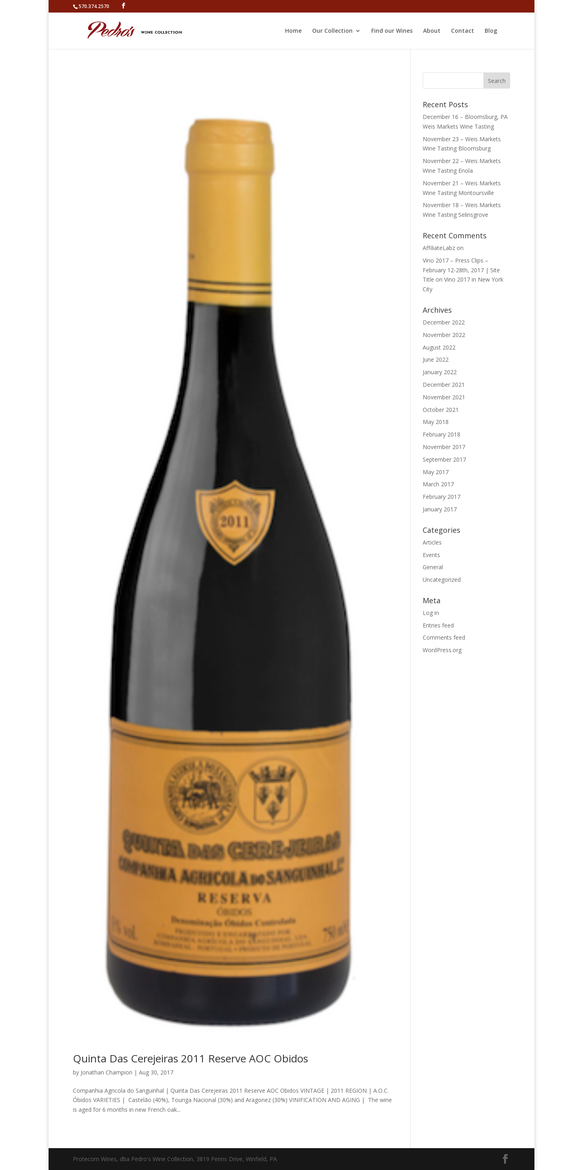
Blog (491, 31)
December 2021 (444, 384)
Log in (431, 613)
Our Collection (332, 31)
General (433, 567)
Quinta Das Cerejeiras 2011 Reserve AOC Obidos (190, 1058)
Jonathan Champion (106, 1072)
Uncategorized (442, 579)
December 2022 (444, 322)
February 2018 (441, 434)
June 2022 (436, 359)
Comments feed (444, 637)
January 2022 (440, 372)
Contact (462, 31)
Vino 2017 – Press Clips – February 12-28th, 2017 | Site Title (461, 270)
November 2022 (444, 335)
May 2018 (436, 422)
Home (293, 31)
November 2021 (444, 397)
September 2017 (444, 459)
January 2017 (440, 509)
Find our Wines (392, 31)
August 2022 (439, 347)
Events (431, 555)
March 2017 (438, 484)
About (431, 31)
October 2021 (441, 409)
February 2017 (441, 496)
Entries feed (438, 625)
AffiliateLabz (439, 248)
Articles (432, 542)
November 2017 (444, 447)
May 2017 (436, 472)
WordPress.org (442, 650)
